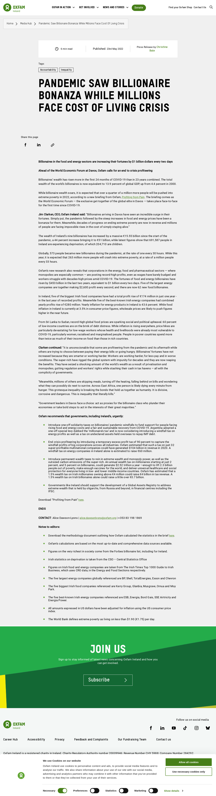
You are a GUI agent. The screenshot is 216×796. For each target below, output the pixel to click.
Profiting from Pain (134, 197)
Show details (171, 789)
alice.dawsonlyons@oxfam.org (99, 517)
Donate (139, 7)
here (81, 499)
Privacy (61, 739)
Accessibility (37, 739)
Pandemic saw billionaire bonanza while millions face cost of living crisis (85, 23)
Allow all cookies (189, 760)
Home (10, 23)
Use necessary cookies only (188, 770)
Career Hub (10, 739)
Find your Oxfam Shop (180, 7)
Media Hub (26, 23)
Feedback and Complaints (93, 739)
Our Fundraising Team (136, 739)
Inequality (67, 70)
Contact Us (200, 7)
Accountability (48, 70)
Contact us (168, 739)
